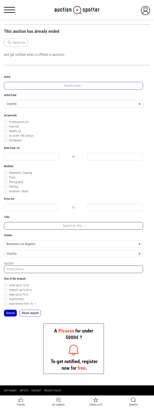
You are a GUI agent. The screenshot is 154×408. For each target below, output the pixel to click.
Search (10, 313)
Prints (9, 177)
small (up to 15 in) (16, 285)
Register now (16, 42)
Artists (24, 390)
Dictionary (10, 390)
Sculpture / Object (16, 191)
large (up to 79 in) (16, 294)
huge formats (14, 299)
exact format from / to (20, 303)
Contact (36, 390)
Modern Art (12, 131)
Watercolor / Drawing (18, 173)
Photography (13, 182)
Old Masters (13, 140)
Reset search (30, 313)
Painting (11, 186)
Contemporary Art (16, 122)
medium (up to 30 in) (18, 290)
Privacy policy (52, 390)
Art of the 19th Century (19, 136)
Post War (11, 126)
